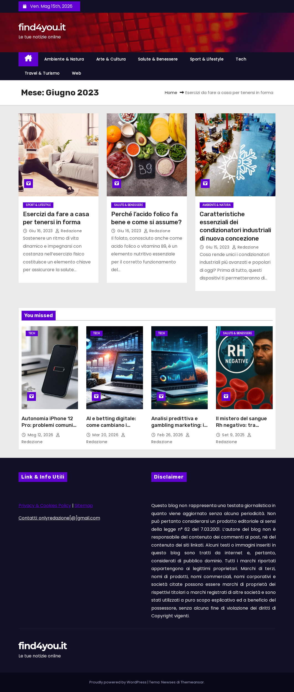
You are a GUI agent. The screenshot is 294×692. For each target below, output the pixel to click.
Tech (241, 59)
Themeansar (192, 682)
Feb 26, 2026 (170, 435)
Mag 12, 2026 (41, 435)
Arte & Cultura (111, 59)
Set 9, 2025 (234, 435)
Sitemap (84, 505)
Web (76, 73)
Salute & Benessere (158, 59)
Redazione (68, 231)
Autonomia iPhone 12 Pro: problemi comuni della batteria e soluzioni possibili (47, 429)
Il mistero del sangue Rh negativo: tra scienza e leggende (241, 425)
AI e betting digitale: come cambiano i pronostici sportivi (111, 425)
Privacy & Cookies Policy (45, 505)
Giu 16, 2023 (41, 231)
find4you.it (42, 27)
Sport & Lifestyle (207, 59)
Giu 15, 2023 (218, 247)
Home (171, 92)
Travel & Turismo (42, 73)
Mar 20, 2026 (106, 435)
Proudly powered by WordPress (118, 682)
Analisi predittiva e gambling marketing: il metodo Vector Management (178, 429)
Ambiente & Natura (64, 59)
